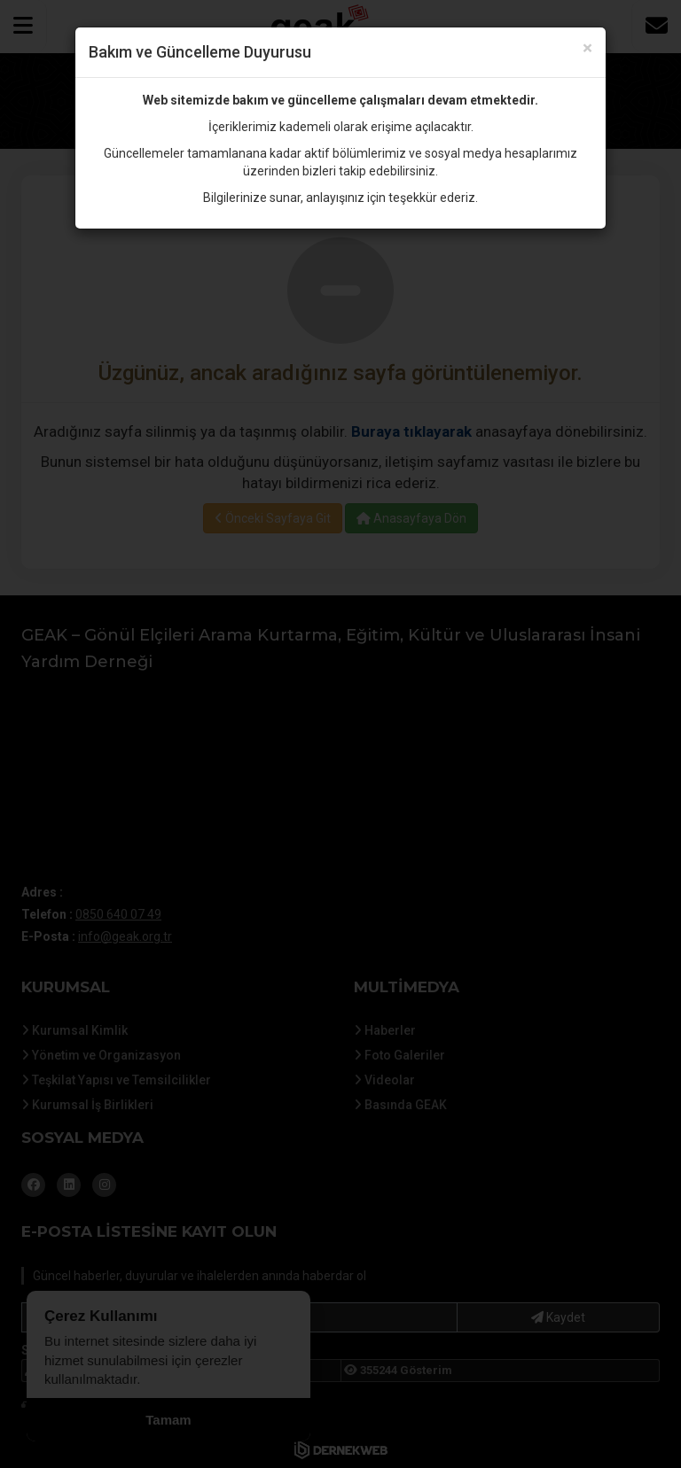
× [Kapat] (587, 48)
